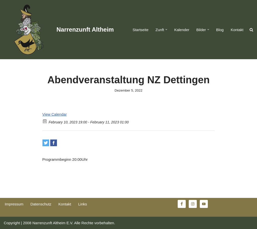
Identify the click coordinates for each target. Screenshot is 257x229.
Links (82, 204)
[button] (166, 30)
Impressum (14, 204)
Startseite (140, 30)
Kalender (181, 30)
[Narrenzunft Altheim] (59, 30)
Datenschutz (40, 204)
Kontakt (237, 30)
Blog (220, 30)
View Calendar (54, 114)
